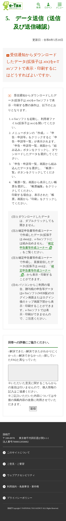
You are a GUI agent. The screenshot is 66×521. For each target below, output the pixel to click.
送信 (33, 408)
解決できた (16, 351)
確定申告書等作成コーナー (37, 268)
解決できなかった (29, 355)
